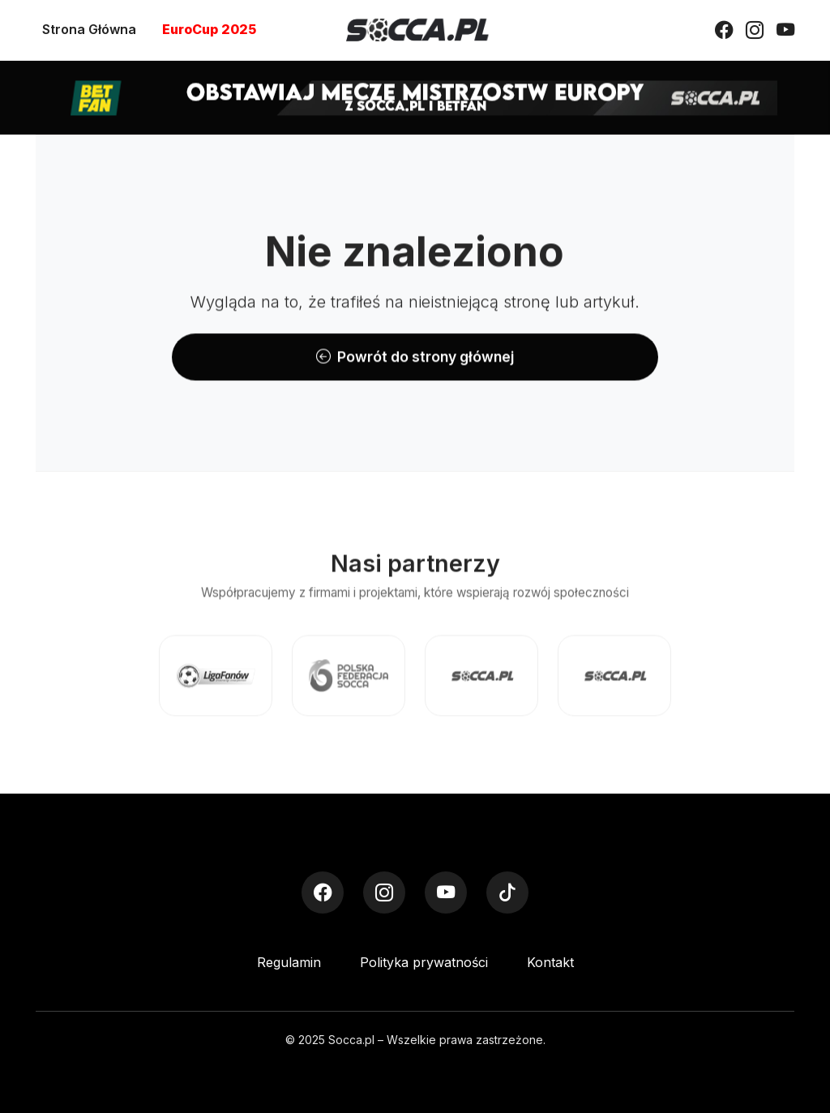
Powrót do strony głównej (415, 357)
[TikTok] (507, 892)
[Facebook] (724, 30)
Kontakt (550, 962)
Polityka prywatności (424, 962)
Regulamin (289, 962)
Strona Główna (89, 29)
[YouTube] (785, 30)
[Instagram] (755, 30)
